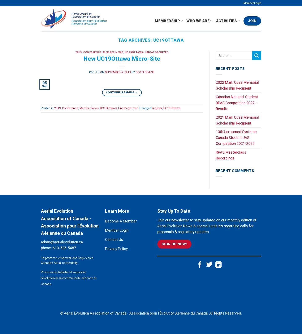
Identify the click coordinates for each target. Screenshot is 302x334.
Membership (169, 21)
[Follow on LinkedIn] (218, 265)
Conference (92, 52)
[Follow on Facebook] (200, 265)
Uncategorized (157, 52)
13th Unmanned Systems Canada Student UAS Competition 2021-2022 (236, 138)
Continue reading (122, 92)
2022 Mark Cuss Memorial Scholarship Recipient (237, 85)
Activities (228, 21)
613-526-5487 (64, 248)
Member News (113, 52)
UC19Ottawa (134, 52)
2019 (78, 52)
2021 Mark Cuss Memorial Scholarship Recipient (237, 120)
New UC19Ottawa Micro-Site (121, 58)
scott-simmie (145, 72)
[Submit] (256, 55)
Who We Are (199, 21)
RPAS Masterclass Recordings (231, 155)
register (157, 108)
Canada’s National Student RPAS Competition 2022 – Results (237, 103)
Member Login (252, 3)
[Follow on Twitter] (209, 265)
